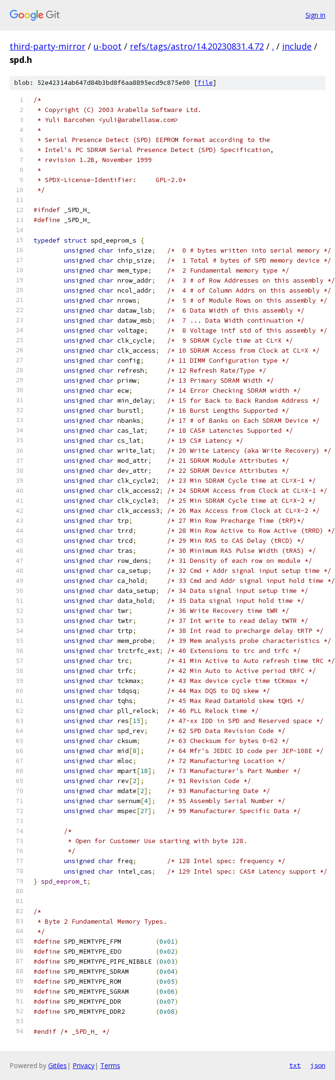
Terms (110, 1065)
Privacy (83, 1065)
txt (295, 1065)
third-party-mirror (47, 46)
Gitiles (57, 1065)
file (205, 83)
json (317, 1065)
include (297, 46)
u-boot (108, 46)
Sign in (315, 15)
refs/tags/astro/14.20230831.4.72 (197, 46)
